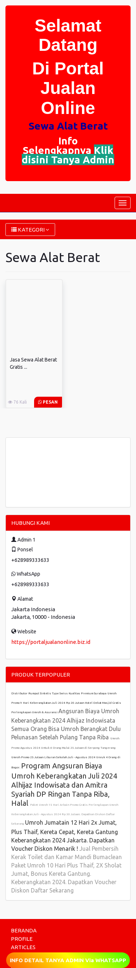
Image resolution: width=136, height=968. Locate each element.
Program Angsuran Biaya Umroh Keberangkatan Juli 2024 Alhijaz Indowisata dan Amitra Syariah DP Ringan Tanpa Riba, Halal (64, 784)
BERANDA (24, 930)
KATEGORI (30, 229)
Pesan (48, 402)
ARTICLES (23, 947)
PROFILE (22, 939)
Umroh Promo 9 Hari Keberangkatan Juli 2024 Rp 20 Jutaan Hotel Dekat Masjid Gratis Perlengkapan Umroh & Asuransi (66, 703)
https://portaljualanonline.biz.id (50, 642)
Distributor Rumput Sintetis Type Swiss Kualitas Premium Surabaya (58, 693)
